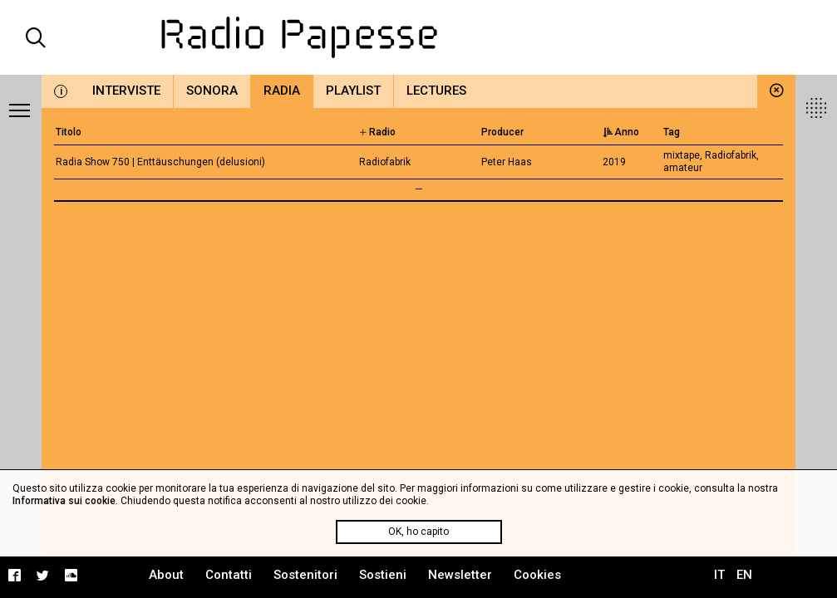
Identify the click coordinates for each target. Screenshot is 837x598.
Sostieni (382, 574)
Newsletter (460, 574)
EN (744, 574)
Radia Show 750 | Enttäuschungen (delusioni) (160, 162)
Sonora (212, 90)
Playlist (353, 90)
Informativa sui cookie (64, 501)
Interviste (126, 90)
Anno (621, 132)
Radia (281, 90)
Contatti (228, 574)
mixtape (681, 155)
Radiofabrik (730, 155)
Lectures (436, 90)
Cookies (537, 574)
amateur (682, 168)
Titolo (68, 132)
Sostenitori (305, 574)
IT (719, 574)
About (166, 574)
